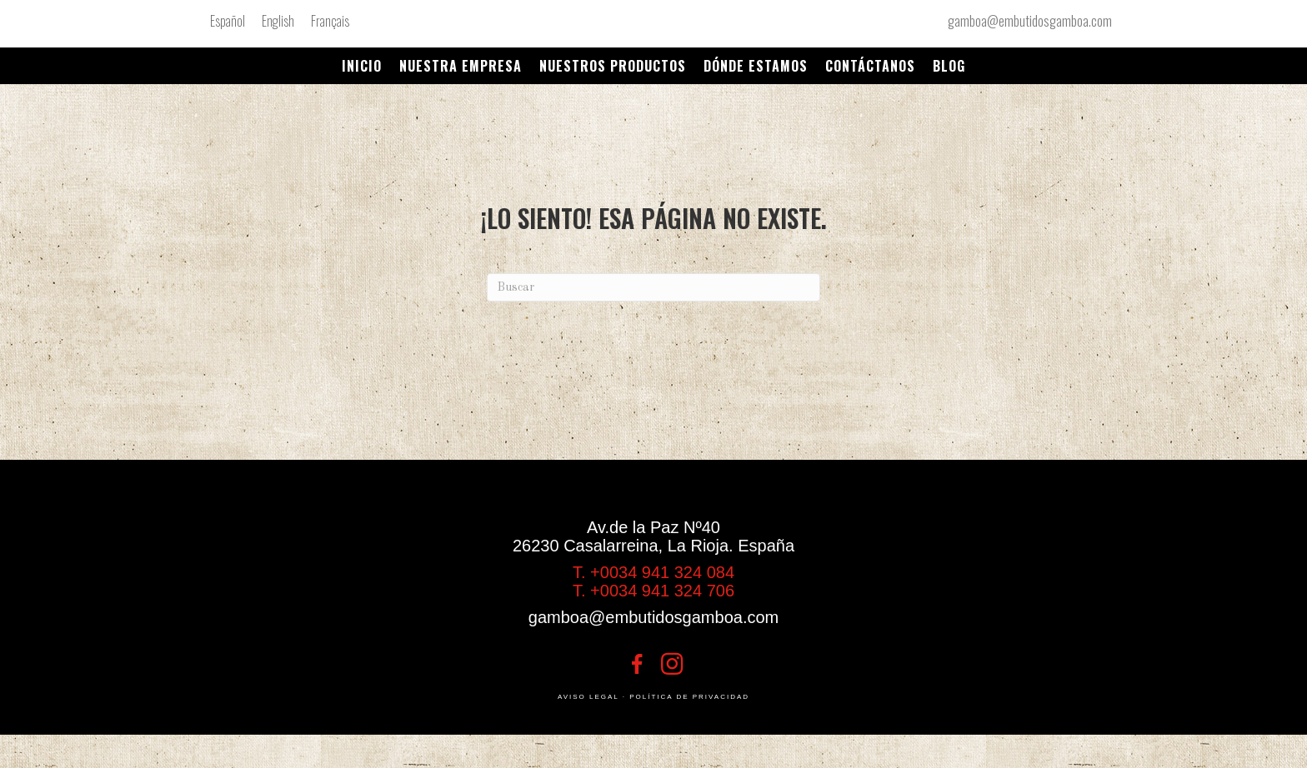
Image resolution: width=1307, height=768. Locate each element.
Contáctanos (870, 66)
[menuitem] (227, 20)
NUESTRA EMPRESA (460, 66)
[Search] (653, 287)
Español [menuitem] (227, 21)
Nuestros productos (612, 66)
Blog (949, 66)
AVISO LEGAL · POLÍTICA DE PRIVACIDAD (653, 697)
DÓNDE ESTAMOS (756, 66)
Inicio (362, 66)
